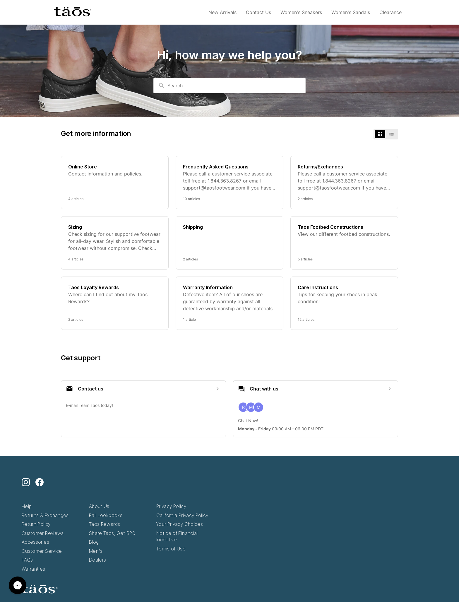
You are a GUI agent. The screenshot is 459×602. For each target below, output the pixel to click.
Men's (96, 551)
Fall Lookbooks (105, 515)
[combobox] (229, 85)
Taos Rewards (104, 524)
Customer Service (42, 551)
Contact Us (258, 12)
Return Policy (36, 524)
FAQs (27, 560)
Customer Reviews (43, 533)
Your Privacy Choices (179, 524)
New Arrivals (222, 12)
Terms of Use (171, 549)
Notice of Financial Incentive (177, 536)
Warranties (33, 569)
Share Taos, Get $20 (112, 533)
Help (27, 506)
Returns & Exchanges (45, 515)
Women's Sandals (350, 12)
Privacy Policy (171, 506)
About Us (99, 506)
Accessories (35, 542)
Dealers (97, 560)
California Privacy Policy (182, 515)
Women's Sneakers (301, 12)
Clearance (390, 12)
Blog (94, 542)
